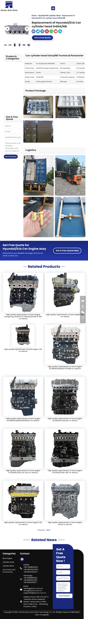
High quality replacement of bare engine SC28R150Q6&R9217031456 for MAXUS (65, 367)
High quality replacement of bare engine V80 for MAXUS (65, 315)
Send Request (10, 156)
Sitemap (75, 612)
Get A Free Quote (45, 37)
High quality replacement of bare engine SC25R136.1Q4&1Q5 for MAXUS (65, 419)
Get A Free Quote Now (67, 250)
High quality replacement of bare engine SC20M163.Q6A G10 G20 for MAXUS (23, 471)
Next (48, 530)
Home (34, 15)
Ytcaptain (44, 614)
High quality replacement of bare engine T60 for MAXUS (23, 350)
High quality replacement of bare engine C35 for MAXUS (23, 523)
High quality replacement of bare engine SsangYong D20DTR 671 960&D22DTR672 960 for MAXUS (23, 316)
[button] (53, 8)
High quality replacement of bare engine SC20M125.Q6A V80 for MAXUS (65, 471)
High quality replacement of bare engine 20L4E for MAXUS (65, 523)
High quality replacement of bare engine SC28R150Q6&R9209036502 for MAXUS (23, 419)
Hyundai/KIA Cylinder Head (49, 15)
